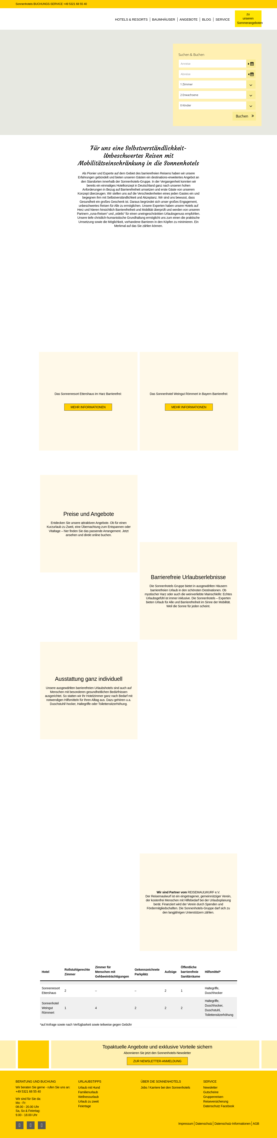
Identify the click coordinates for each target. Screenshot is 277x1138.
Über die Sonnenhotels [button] (161, 1081)
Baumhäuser (163, 19)
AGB (256, 1123)
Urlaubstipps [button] (89, 1081)
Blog (206, 19)
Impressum (185, 1123)
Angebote (189, 19)
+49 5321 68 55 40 (75, 4)
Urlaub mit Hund (89, 1087)
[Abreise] (217, 74)
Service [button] (210, 1081)
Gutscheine (211, 1092)
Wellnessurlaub (88, 1097)
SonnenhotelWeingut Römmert (50, 1007)
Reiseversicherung (215, 1101)
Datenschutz (204, 1123)
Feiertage (84, 1106)
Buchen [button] (242, 116)
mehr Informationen (88, 407)
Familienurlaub (88, 1092)
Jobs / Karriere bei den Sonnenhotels (165, 1087)
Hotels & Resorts (131, 19)
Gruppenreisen (213, 1097)
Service (222, 19)
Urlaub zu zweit (88, 1101)
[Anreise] (217, 64)
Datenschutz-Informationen (232, 1123)
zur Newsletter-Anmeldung (157, 1061)
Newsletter (210, 1087)
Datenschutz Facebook (218, 1106)
